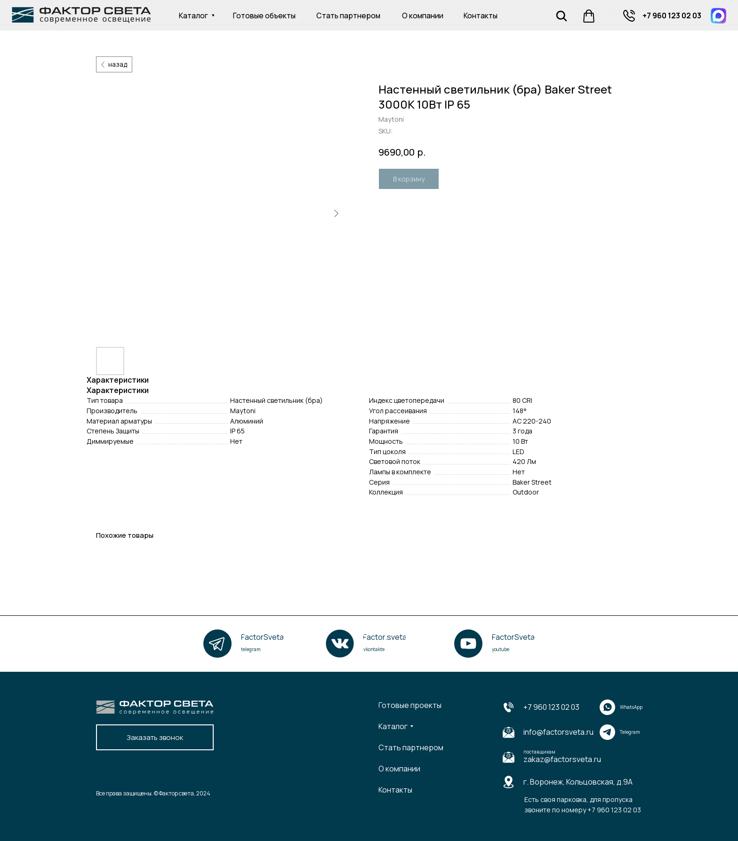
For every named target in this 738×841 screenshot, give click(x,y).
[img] (629, 16)
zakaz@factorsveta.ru (562, 759)
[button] (155, 737)
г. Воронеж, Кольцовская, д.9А (578, 782)
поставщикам (539, 751)
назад (117, 64)
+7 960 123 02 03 (551, 707)
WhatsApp (631, 707)
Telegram (630, 732)
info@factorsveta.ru (558, 732)
